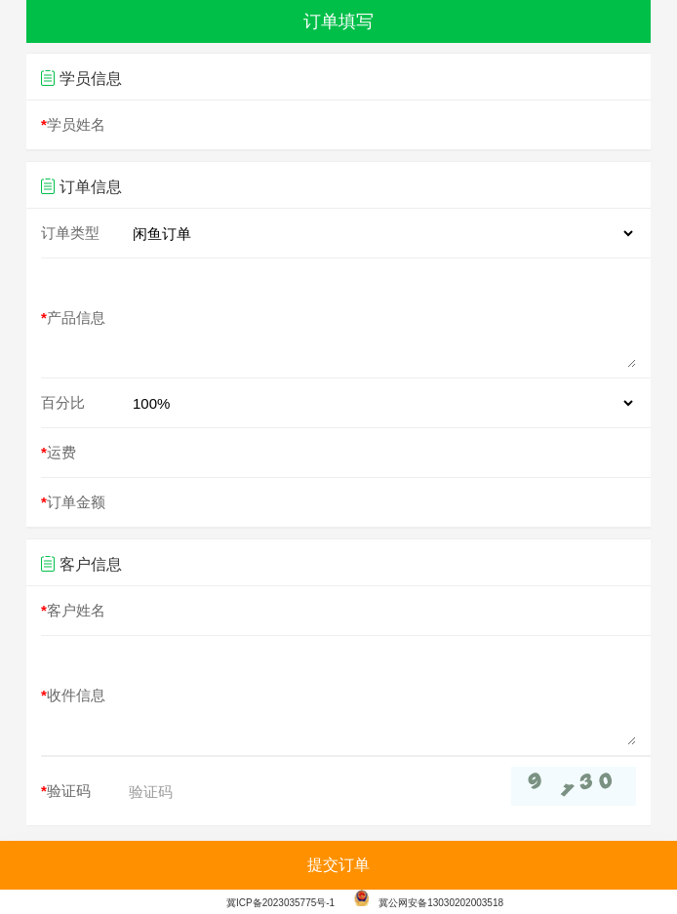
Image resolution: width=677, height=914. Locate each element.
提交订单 (338, 864)
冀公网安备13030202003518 (428, 902)
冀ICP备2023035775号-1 (280, 902)
